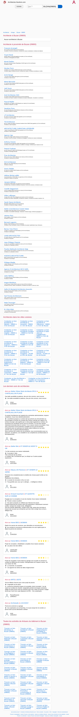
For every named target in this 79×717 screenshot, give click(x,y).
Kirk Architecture (10, 162)
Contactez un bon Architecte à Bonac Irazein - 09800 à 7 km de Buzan (43, 372)
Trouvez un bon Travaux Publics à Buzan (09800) (42, 706)
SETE (19, 579)
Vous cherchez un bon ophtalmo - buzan (60, 714)
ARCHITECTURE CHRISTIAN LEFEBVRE (19, 128)
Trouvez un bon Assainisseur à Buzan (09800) (9, 645)
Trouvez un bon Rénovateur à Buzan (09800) (9, 699)
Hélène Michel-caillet (11, 175)
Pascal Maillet (9, 101)
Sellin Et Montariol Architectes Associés (18, 289)
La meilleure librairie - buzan (44, 714)
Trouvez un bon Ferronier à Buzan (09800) (10, 669)
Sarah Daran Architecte (12, 202)
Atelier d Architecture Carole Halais (16, 208)
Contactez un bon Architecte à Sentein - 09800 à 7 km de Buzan (14, 380)
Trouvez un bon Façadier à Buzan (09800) (42, 660)
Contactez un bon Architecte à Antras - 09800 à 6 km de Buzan (43, 361)
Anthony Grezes (10, 142)
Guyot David (8, 54)
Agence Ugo (8, 135)
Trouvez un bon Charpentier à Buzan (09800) (42, 645)
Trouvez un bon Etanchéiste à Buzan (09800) (25, 660)
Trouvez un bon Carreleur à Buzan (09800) (26, 645)
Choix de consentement (62, 712)
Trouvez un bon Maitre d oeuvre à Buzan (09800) (10, 676)
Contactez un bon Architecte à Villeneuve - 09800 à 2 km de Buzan (43, 323)
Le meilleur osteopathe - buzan (55, 715)
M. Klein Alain (9, 309)
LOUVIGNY (24, 603)
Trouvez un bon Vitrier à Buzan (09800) (9, 706)
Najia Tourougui (9, 302)
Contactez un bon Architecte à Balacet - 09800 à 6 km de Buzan (26, 361)
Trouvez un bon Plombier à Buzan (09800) (10, 690)
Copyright (54, 712)
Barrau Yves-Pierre (11, 229)
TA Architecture (9, 121)
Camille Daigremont (11, 188)
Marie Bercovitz (9, 81)
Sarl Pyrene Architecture (12, 296)
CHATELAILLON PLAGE (13, 393)
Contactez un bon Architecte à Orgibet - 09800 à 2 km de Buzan (10, 332)
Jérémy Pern (8, 215)
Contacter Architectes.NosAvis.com (28, 712)
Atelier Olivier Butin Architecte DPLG (23, 391)
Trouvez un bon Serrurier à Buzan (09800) (26, 699)
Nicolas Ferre (9, 68)
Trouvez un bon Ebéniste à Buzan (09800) (10, 638)
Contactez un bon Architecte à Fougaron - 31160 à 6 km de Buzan (26, 353)
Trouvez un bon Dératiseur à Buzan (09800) (9, 629)
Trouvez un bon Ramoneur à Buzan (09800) (42, 690)
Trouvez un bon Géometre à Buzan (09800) (43, 638)
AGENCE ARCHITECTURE (14, 255)
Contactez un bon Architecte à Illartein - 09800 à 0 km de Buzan (10, 323)
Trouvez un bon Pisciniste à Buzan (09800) (26, 683)
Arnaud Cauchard (17, 494)
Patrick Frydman (10, 148)
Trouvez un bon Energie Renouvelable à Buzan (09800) (9, 661)
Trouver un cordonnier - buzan (23, 715)
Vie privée (46, 712)
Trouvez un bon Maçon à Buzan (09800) (42, 669)
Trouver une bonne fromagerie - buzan (39, 715)
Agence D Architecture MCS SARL (16, 269)
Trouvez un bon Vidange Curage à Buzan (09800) (26, 706)
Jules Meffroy (9, 275)
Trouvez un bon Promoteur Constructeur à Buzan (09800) (25, 691)
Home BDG (15, 522)
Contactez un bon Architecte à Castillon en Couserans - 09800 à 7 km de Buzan (39, 380)
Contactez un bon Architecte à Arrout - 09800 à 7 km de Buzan (26, 372)
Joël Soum (8, 88)
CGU (50, 712)
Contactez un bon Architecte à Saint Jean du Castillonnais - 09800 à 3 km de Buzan (42, 333)
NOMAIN (24, 522)
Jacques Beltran (10, 182)
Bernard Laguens (10, 222)
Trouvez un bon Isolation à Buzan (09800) (26, 669)
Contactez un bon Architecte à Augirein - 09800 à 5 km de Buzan (10, 344)
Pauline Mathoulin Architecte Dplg (16, 249)
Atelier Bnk (15, 446)
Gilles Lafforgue (9, 195)
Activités (19, 6)
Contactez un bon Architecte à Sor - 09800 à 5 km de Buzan (42, 344)
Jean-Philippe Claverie (12, 242)
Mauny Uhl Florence (18, 470)
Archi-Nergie (8, 75)
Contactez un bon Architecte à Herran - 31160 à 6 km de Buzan (43, 353)
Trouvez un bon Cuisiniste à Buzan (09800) (26, 638)
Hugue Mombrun (10, 282)
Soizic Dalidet (9, 168)
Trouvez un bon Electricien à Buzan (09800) (42, 653)
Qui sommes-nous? (15, 712)
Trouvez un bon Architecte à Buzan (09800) (27, 629)
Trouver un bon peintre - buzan (30, 714)
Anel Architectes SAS (11, 95)
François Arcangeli (10, 48)
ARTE (13, 579)
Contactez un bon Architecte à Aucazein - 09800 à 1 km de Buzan (26, 323)
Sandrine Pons (9, 108)
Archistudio (15, 603)
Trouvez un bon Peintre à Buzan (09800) (10, 683)
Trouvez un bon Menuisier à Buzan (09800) (26, 676)
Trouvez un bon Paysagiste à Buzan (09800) (42, 676)
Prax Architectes (10, 155)
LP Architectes (9, 115)
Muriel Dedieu (9, 61)
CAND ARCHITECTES (12, 235)
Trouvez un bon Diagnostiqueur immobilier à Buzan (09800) (42, 630)
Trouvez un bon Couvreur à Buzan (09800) (26, 653)
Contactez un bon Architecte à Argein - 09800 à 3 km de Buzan (27, 332)
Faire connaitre (40, 712)
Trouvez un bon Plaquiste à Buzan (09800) (42, 683)
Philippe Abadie (9, 262)
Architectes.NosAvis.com (17, 2)
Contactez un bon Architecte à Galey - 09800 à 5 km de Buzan (26, 344)
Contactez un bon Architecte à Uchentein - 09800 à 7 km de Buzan (10, 372)
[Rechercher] (60, 6)
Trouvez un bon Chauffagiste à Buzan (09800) (9, 653)
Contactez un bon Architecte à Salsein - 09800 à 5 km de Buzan (10, 353)
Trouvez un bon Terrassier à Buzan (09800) (43, 699)
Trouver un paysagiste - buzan (16, 714)
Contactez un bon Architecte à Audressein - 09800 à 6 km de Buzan (10, 362)
